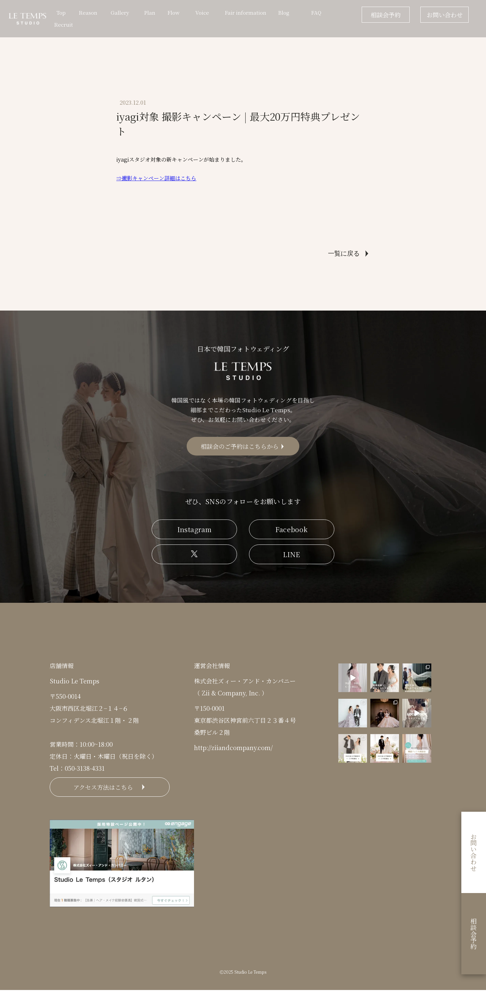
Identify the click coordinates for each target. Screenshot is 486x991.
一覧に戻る (344, 253)
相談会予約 (386, 14)
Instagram (194, 530)
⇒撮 (121, 178)
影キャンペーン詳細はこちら (161, 178)
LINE (291, 555)
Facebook (291, 530)
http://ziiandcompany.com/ (233, 748)
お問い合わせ (445, 14)
